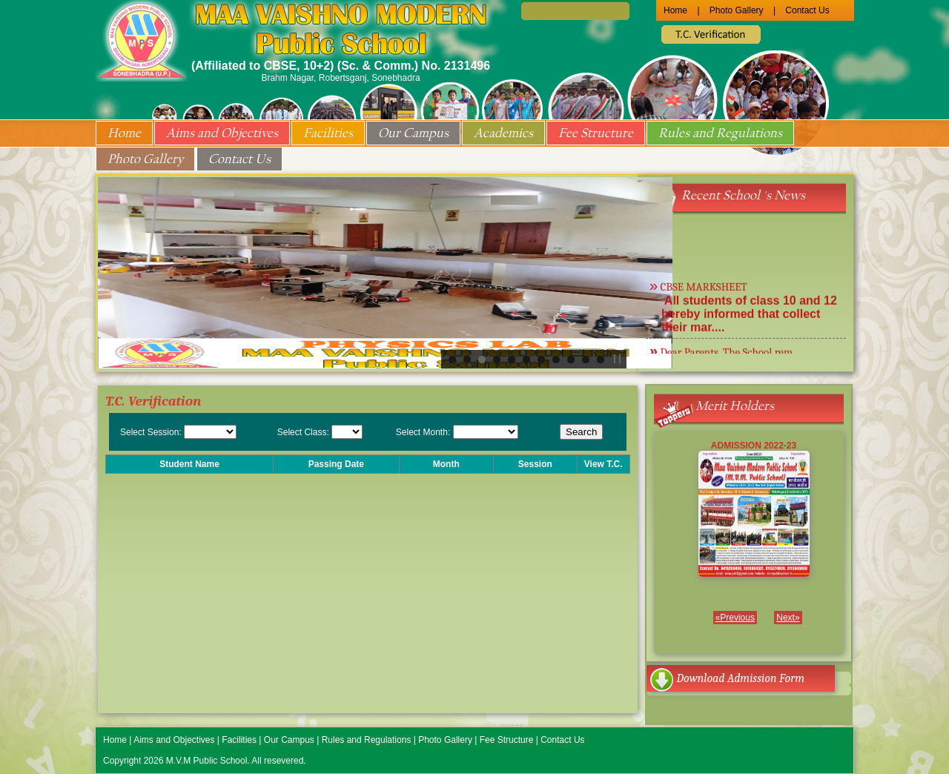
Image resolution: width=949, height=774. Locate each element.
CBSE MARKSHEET (703, 289)
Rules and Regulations (720, 133)
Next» (787, 617)
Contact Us (807, 10)
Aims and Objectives (222, 133)
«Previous (735, 617)
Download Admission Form (741, 678)
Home (675, 10)
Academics (503, 133)
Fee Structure (595, 133)
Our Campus (413, 133)
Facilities (328, 133)
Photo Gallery (737, 10)
